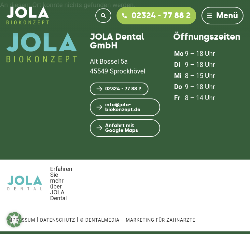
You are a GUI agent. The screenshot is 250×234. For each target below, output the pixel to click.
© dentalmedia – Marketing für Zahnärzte (138, 220)
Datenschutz (57, 220)
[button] (14, 219)
